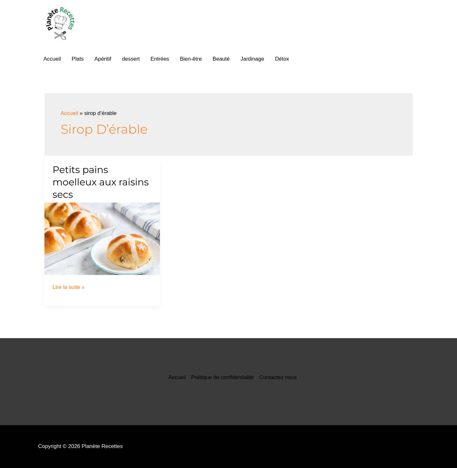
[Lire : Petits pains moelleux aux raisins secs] (102, 239)
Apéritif (103, 59)
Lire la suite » (69, 287)
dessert (131, 59)
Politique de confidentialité (222, 377)
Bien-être (191, 59)
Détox (282, 59)
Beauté (221, 59)
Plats (78, 59)
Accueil (52, 59)
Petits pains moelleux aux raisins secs (101, 182)
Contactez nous (278, 377)
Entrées (159, 59)
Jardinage (252, 59)
